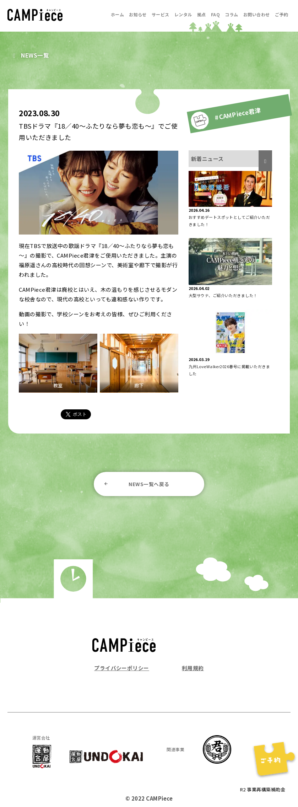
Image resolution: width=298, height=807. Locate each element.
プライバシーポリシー (121, 668)
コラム (231, 14)
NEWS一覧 (35, 55)
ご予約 (281, 14)
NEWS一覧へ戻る (149, 484)
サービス (160, 14)
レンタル (183, 14)
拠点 (201, 14)
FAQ (215, 14)
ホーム (117, 14)
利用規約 (193, 668)
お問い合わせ (256, 14)
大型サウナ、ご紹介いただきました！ (223, 295)
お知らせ (138, 14)
